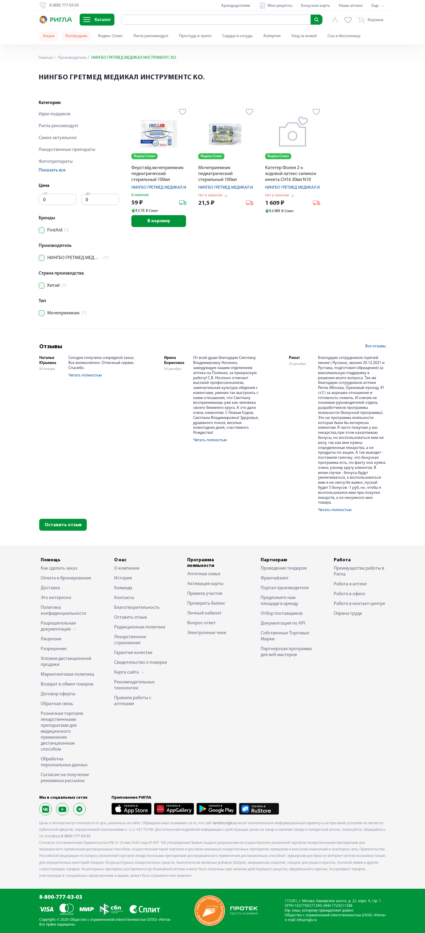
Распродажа (76, 36)
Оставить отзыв (63, 525)
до (88, 193)
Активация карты (205, 583)
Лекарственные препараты (67, 149)
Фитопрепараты (56, 161)
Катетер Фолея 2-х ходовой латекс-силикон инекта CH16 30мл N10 (290, 174)
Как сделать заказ (59, 568)
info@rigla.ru (307, 920)
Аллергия (272, 36)
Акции (49, 36)
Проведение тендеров (284, 568)
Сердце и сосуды (237, 36)
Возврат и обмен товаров (67, 684)
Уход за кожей (304, 36)
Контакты (124, 597)
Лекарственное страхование (130, 640)
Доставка (50, 588)
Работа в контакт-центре (359, 603)
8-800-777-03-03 (60, 897)
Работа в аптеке (350, 584)
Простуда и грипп (195, 36)
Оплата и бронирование (66, 578)
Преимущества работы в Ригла (359, 571)
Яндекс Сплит (110, 36)
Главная (46, 58)
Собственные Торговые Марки (285, 636)
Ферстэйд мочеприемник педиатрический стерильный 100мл (157, 174)
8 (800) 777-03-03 (76, 836)
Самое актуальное (58, 137)
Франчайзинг (275, 578)
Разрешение (54, 649)
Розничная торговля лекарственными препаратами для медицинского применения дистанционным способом (62, 731)
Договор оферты (58, 694)
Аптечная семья (203, 574)
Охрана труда (348, 613)
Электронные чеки (206, 633)
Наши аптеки (351, 6)
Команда (123, 588)
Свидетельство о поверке (140, 662)
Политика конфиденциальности (63, 610)
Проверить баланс (206, 603)
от (45, 193)
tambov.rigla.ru (225, 823)
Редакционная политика (139, 627)
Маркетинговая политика (67, 674)
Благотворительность (137, 607)
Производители (71, 58)
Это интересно (56, 597)
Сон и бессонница (344, 36)
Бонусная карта (315, 6)
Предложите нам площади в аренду (279, 600)
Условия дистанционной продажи (66, 661)
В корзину (158, 221)
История (123, 578)
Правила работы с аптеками (132, 701)
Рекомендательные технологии (134, 685)
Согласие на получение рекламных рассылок (65, 778)
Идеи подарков (54, 114)
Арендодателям (235, 6)
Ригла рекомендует (151, 36)
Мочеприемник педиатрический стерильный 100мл (217, 174)
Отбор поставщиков (282, 613)
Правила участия (204, 593)
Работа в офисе (349, 594)
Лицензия (51, 639)
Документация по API (283, 623)
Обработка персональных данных (64, 762)
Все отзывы (375, 346)
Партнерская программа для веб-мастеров (286, 652)
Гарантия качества (133, 652)
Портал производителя (285, 588)
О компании (126, 568)
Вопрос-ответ (201, 623)
